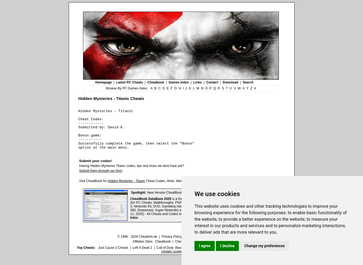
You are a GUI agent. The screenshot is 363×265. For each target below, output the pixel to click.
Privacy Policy (172, 245)
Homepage (103, 82)
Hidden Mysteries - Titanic (126, 189)
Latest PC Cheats (129, 82)
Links (197, 82)
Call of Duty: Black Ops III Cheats (181, 256)
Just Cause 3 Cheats (113, 256)
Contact (212, 82)
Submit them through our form (100, 179)
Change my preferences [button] (264, 246)
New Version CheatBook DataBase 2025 (176, 201)
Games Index (179, 82)
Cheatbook (155, 82)
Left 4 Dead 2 (142, 256)
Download (230, 82)
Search (248, 82)
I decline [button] (227, 246)
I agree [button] (204, 246)
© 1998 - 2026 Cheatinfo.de (137, 245)
